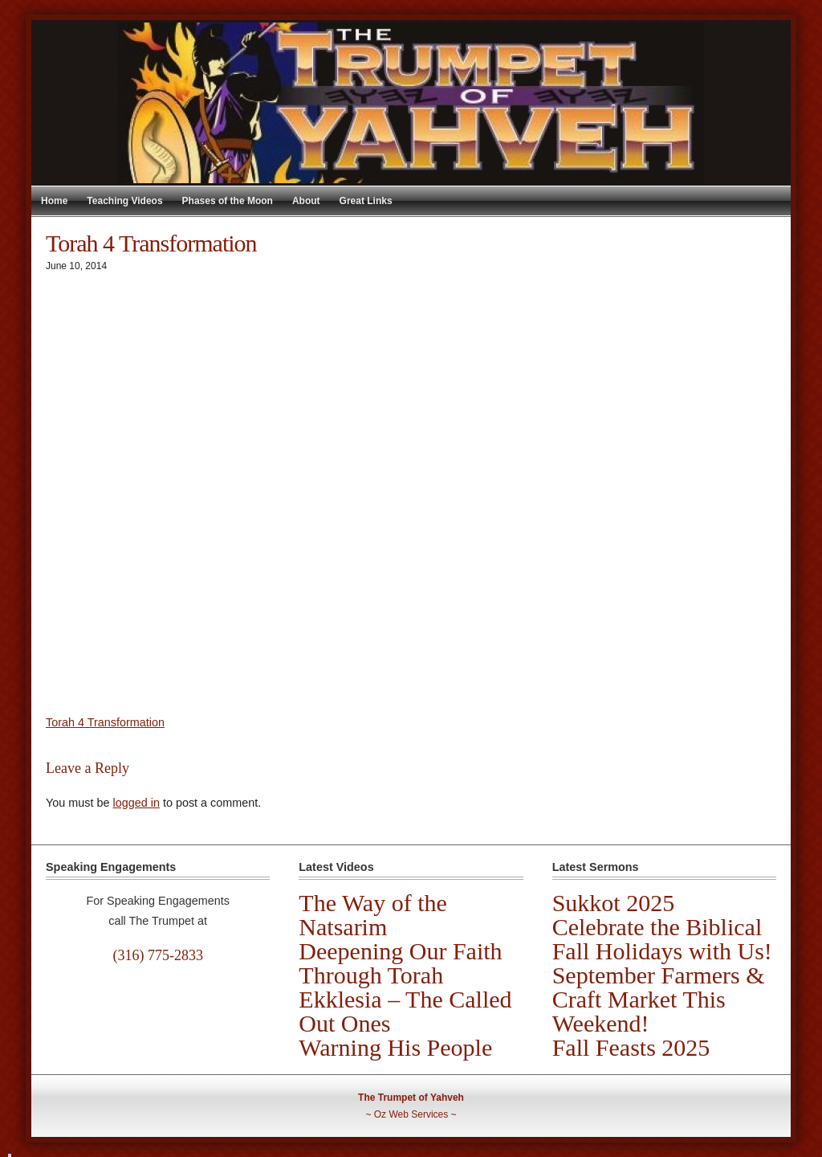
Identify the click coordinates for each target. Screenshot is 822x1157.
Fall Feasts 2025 (631, 1047)
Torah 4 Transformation (105, 722)
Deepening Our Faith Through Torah (400, 963)
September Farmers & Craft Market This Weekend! (658, 999)
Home (54, 200)
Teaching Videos (124, 200)
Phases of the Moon (227, 200)
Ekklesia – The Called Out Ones (405, 1011)
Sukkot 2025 (613, 902)
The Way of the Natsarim (372, 914)
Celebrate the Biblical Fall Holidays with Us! (662, 939)
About (306, 200)
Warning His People (395, 1047)
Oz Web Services (411, 1114)
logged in (135, 802)
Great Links (366, 200)
